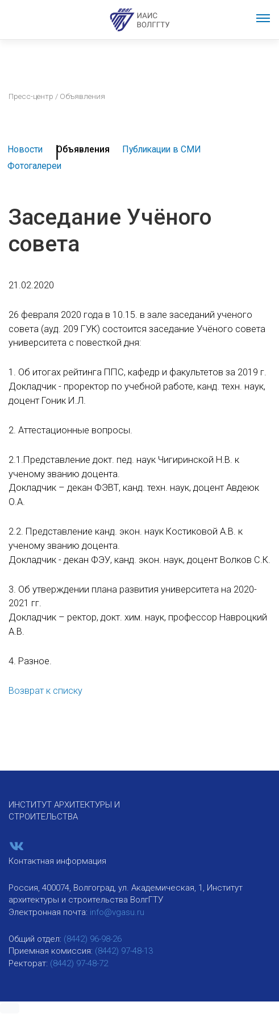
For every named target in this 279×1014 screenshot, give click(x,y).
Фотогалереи (34, 165)
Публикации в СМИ (161, 149)
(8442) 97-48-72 (79, 963)
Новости (25, 149)
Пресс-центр (31, 96)
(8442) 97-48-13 (124, 951)
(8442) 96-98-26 (93, 939)
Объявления (83, 149)
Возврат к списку (45, 690)
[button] (9, 1008)
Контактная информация (57, 861)
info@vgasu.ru (117, 912)
